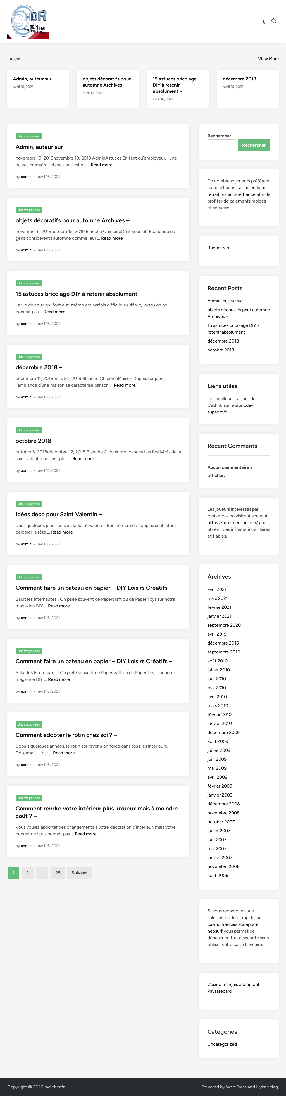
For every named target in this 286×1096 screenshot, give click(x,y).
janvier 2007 (220, 857)
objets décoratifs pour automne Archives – (73, 220)
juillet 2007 (219, 830)
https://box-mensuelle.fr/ (233, 522)
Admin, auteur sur (32, 79)
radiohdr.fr (54, 1087)
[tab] (14, 58)
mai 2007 (217, 848)
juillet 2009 (219, 750)
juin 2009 (217, 759)
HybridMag (267, 1087)
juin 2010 (217, 678)
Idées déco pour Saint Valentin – (59, 514)
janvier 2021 (220, 616)
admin (26, 176)
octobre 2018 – (36, 440)
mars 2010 (218, 705)
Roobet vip (218, 247)
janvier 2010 (220, 723)
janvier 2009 (220, 795)
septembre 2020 (224, 625)
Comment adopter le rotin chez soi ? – (66, 734)
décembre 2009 (224, 732)
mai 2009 (217, 768)
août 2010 (218, 661)
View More (268, 58)
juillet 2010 (219, 669)
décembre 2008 (224, 804)
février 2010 (220, 714)
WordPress (236, 1087)
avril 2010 (217, 696)
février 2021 (219, 607)
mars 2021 (218, 598)
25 (57, 873)
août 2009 (218, 741)
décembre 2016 (223, 643)
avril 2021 (217, 589)
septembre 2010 (224, 652)
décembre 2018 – (241, 79)
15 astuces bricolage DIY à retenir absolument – (174, 85)
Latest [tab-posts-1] (14, 58)
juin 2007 (217, 839)
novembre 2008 (224, 813)
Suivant (79, 873)
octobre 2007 (221, 821)
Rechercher (219, 136)
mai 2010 (217, 687)
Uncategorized (29, 136)
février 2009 (220, 786)
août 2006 (218, 875)
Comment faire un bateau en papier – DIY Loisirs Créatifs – (94, 587)
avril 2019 (217, 634)
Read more (102, 164)
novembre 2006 (223, 866)
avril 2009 (217, 777)
